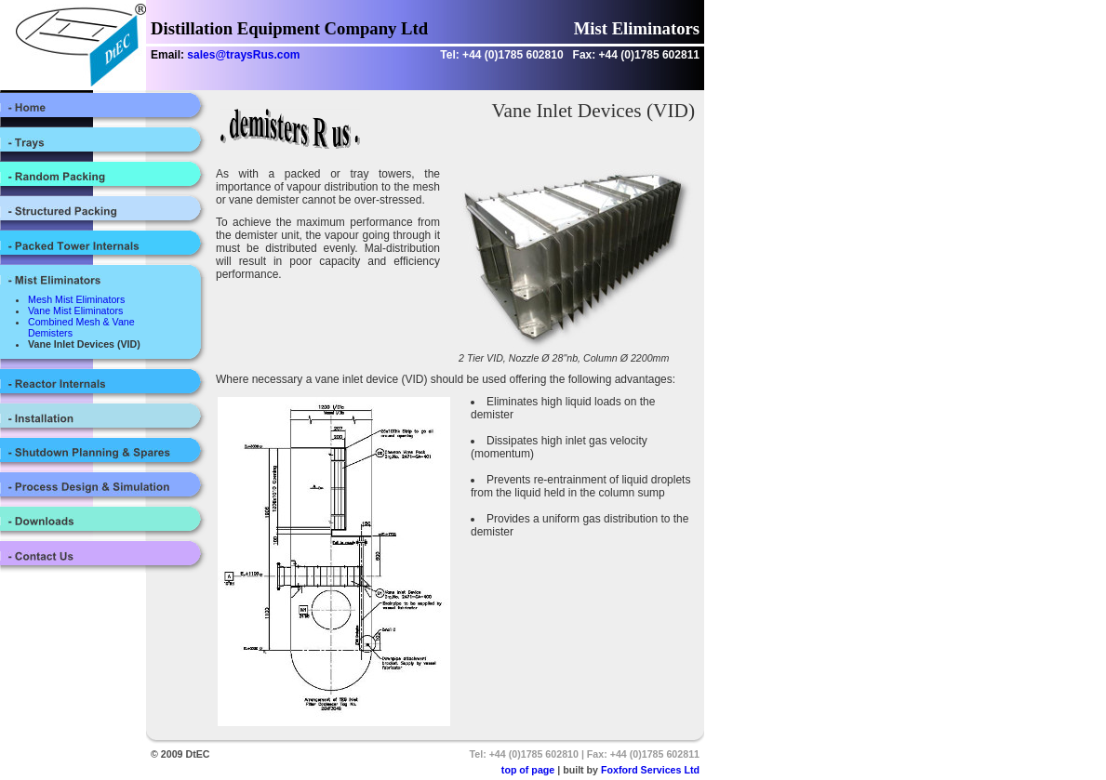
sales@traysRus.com (243, 54)
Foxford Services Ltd (650, 769)
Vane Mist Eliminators (75, 310)
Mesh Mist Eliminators (76, 299)
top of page (527, 769)
